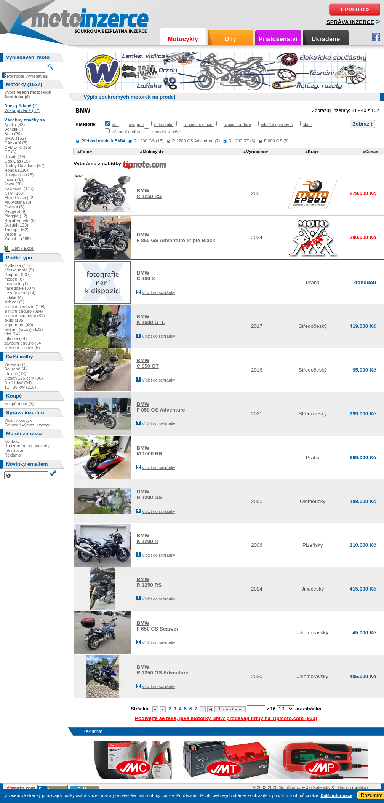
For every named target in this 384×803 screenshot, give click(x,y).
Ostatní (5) (14, 206)
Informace (13, 450)
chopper (136, 124)
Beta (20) (13, 133)
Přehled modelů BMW (103, 141)
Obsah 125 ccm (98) (23, 378)
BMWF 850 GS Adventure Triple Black (175, 237)
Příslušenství (278, 39)
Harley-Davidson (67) (24, 165)
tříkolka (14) (15, 338)
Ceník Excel (22, 248)
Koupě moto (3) (19, 403)
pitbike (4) (13, 297)
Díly (230, 39)
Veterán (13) (16, 364)
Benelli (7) (13, 129)
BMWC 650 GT (147, 363)
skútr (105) (14, 320)
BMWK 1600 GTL (150, 319)
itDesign (343, 787)
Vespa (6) (13, 234)
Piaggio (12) (15, 216)
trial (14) (12, 334)
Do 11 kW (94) (18, 382)
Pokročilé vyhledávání (27, 76)
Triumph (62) (16, 229)
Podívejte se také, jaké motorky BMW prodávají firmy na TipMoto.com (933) (226, 718)
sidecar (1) (14, 302)
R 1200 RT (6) (242, 141)
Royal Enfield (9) (20, 220)
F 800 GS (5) (276, 141)
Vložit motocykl (18, 420)
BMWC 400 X (145, 275)
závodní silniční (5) (22, 347)
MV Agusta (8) (17, 202)
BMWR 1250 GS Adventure (162, 669)
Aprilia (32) (14, 124)
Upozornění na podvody (27, 446)
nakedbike (163, 124)
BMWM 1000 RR (149, 451)
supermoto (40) (18, 324)
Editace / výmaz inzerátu (27, 425)
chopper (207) (17, 274)
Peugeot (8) (15, 211)
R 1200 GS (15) (148, 141)
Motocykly (183, 39)
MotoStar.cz (289, 787)
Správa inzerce (350, 22)
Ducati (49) (14, 156)
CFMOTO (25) (17, 147)
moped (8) (14, 279)
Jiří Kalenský (318, 787)
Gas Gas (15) (17, 161)
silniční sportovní (277, 124)
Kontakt (11, 441)
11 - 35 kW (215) (20, 387)
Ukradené (326, 39)
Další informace (336, 795)
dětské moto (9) (19, 270)
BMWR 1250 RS (149, 193)
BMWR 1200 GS (149, 494)
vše (115, 124)
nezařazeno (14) (19, 293)
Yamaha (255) (17, 238)
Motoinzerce (47, 19)
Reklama (12, 455)
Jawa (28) (13, 184)
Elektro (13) (15, 373)
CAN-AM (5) (15, 142)
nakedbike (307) (19, 288)
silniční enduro (237, 124)
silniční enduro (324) (23, 311)
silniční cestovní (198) (24, 306)
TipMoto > (354, 9)
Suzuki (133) (16, 225)
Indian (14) (14, 179)
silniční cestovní (199, 124)
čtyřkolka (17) (17, 265)
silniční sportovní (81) (24, 315)
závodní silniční (166, 131)
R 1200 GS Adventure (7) (196, 141)
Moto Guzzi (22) (19, 197)
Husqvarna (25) (19, 174)
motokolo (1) (16, 283)
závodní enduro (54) (23, 343)
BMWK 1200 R (147, 538)
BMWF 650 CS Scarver (157, 626)
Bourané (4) (15, 369)
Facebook (376, 37)
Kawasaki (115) (19, 188)
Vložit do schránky (158, 292)
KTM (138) (14, 193)
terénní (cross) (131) (23, 329)
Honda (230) (16, 170)
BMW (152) (15, 138)
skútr (307, 124)
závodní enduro (126, 131)
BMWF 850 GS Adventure (160, 407)
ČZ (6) (10, 152)
